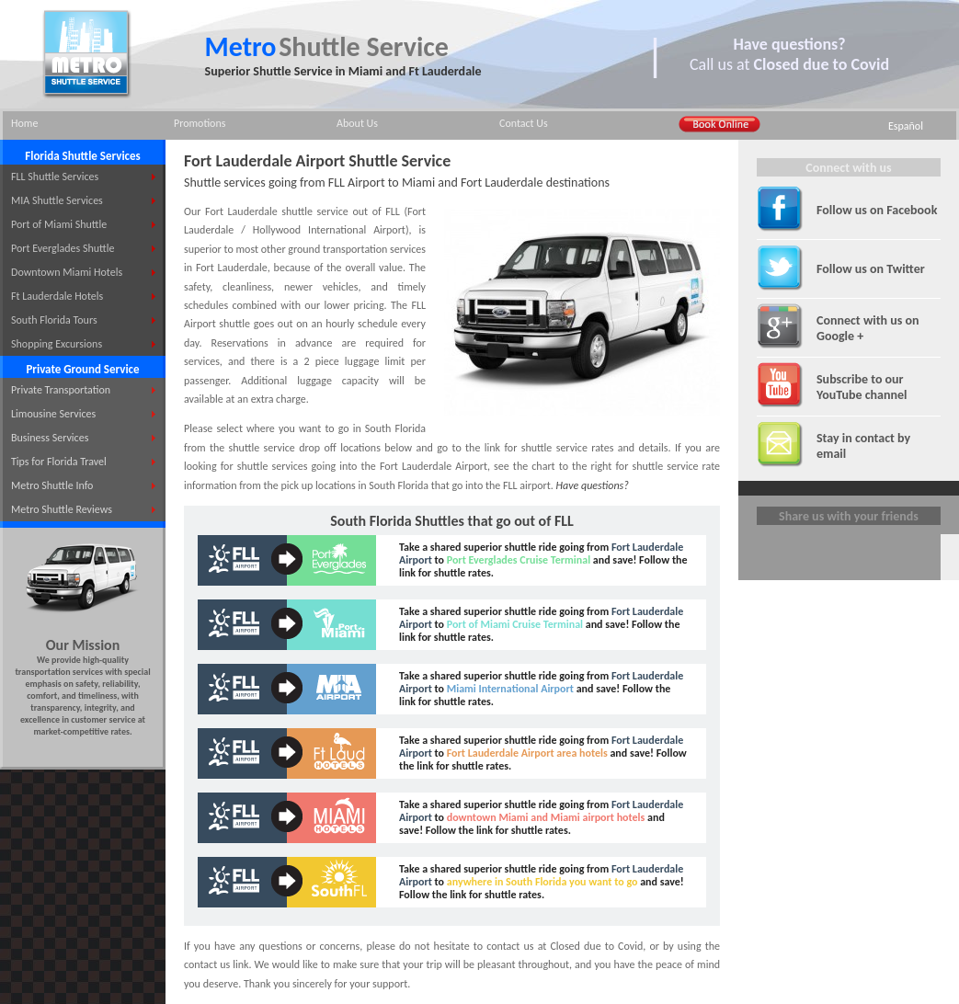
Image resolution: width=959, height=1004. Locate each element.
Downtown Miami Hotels (66, 272)
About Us (357, 123)
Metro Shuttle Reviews (61, 509)
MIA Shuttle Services (57, 200)
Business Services (49, 437)
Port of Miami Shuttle (59, 224)
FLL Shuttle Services (54, 176)
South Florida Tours (54, 320)
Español (905, 126)
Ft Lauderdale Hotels (57, 296)
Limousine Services (53, 413)
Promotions (199, 123)
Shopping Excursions (56, 343)
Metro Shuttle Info (52, 485)
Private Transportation (60, 389)
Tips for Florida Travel (59, 461)
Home (24, 123)
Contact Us (523, 123)
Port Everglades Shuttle (62, 248)
